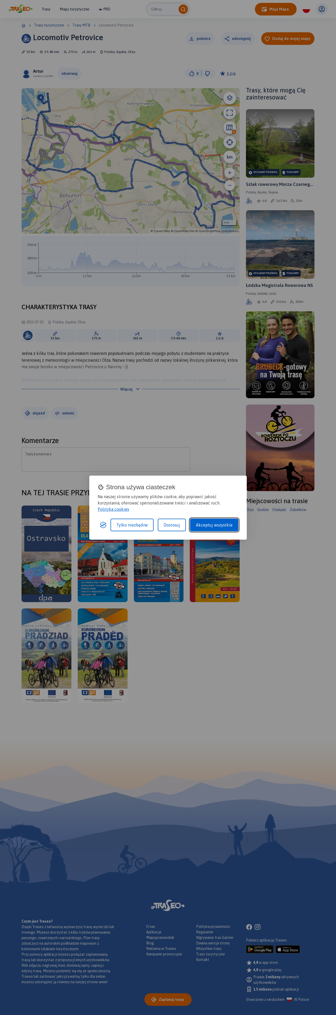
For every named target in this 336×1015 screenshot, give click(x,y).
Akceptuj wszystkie (214, 525)
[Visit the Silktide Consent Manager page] (103, 525)
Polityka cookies (113, 509)
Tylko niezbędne (132, 525)
